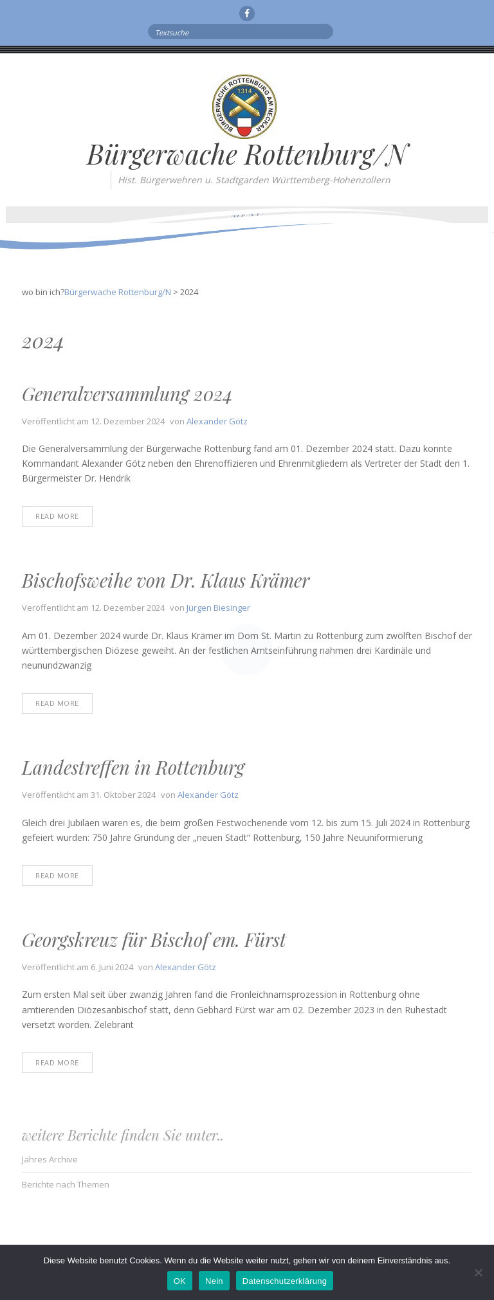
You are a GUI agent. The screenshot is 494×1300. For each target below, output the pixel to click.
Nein (214, 1281)
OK (180, 1281)
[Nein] (477, 1272)
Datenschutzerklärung (284, 1281)
